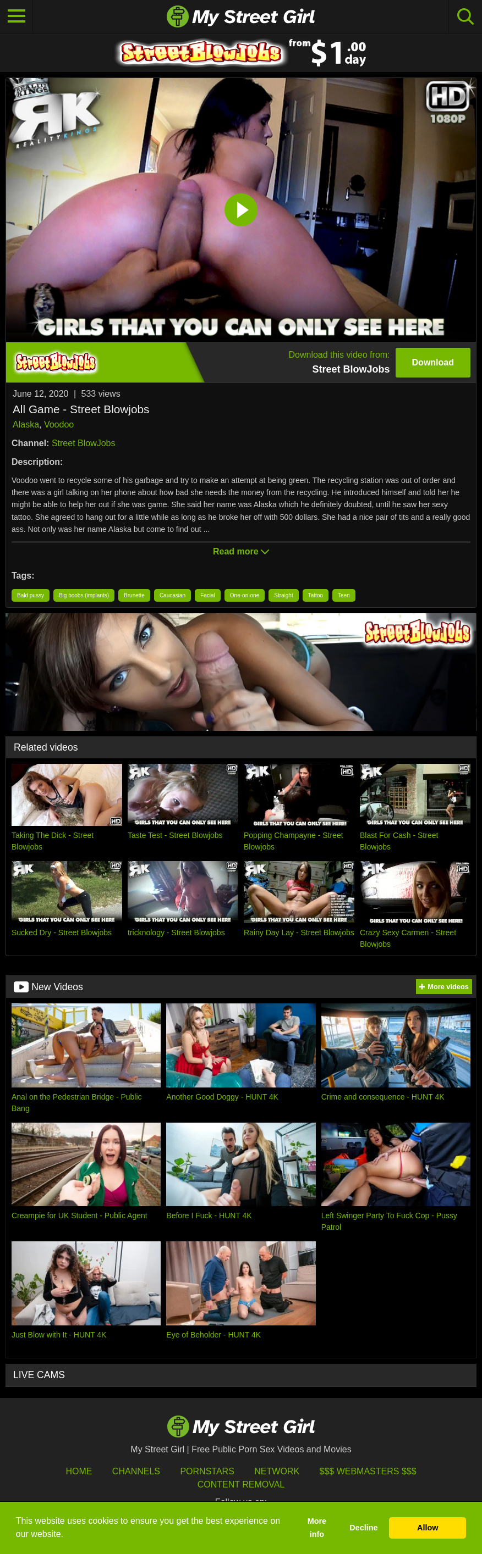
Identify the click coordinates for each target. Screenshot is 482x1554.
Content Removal (241, 1484)
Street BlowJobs (84, 443)
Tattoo (315, 595)
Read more (241, 551)
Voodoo (59, 424)
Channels (136, 1471)
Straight (283, 595)
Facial (207, 595)
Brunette (134, 595)
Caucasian (172, 595)
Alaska (26, 424)
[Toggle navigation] (16, 16)
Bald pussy (30, 595)
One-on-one (244, 595)
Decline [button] (363, 1527)
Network (276, 1471)
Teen (344, 595)
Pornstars (207, 1471)
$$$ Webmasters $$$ (368, 1471)
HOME (78, 1471)
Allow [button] (427, 1527)
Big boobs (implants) (84, 595)
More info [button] (317, 1528)
